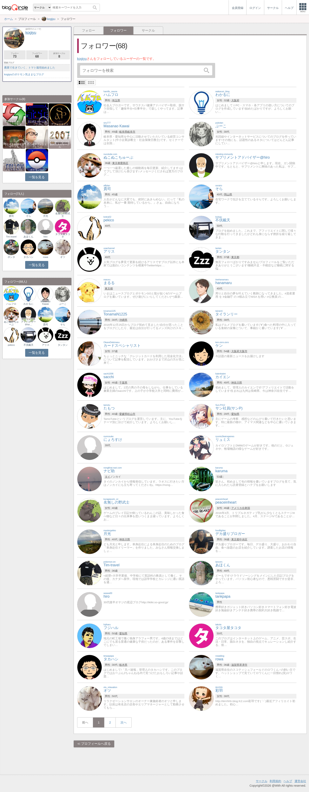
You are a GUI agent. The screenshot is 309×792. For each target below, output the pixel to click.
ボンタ (11, 257)
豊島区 (124, 163)
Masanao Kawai (45, 302)
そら (28, 216)
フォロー (88, 30)
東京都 (116, 163)
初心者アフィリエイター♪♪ (37, 145)
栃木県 (123, 664)
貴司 (11, 216)
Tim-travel (11, 236)
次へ (123, 722)
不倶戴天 (28, 345)
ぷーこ (62, 304)
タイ (107, 476)
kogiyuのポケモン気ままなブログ (24, 74)
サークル (148, 30)
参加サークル (59, 55)
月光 (45, 216)
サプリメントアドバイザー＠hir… (28, 322)
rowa (45, 257)
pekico (11, 345)
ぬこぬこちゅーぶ (11, 323)
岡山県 (228, 194)
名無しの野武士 (62, 214)
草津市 (243, 664)
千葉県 (123, 382)
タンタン (63, 345)
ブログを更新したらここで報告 (14, 122)
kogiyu (82, 58)
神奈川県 (236, 382)
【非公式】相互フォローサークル (14, 168)
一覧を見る (37, 177)
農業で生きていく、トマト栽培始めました (29, 67)
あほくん (28, 236)
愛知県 (235, 413)
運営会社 (300, 781)
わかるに (28, 304)
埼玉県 (116, 100)
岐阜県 (123, 131)
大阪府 (235, 100)
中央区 (243, 539)
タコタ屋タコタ (62, 235)
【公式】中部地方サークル (14, 145)
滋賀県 (235, 664)
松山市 (131, 413)
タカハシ (28, 257)
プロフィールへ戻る (96, 743)
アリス (45, 345)
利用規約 (275, 781)
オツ (62, 257)
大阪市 (243, 351)
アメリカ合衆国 (240, 508)
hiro (45, 236)
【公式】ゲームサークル (37, 122)
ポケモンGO (37, 170)
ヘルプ (287, 781)
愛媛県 (123, 413)
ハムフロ (11, 304)
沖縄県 (123, 319)
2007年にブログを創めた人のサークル (60, 144)
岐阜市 (131, 131)
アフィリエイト (59, 124)
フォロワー (37, 55)
